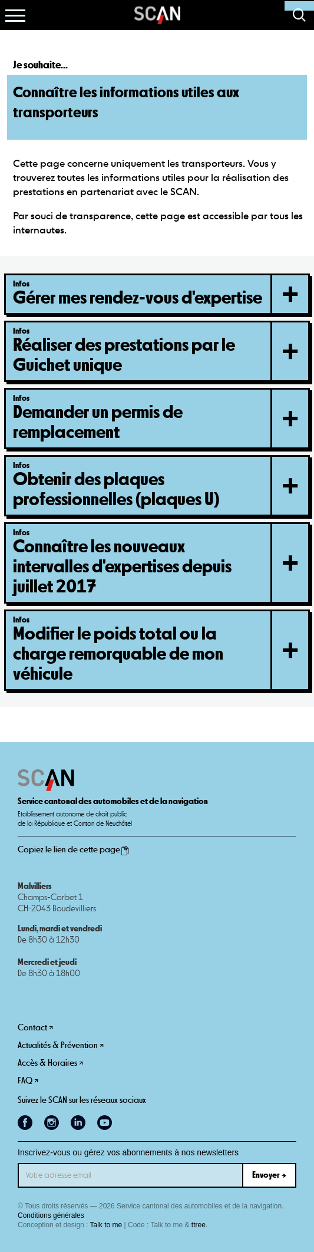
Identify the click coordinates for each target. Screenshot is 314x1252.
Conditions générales (51, 1215)
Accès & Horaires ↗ (50, 1063)
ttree (198, 1225)
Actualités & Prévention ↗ (61, 1045)
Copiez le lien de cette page (74, 850)
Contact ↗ (35, 1027)
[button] (15, 15)
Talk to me (106, 1225)
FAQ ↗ (28, 1080)
